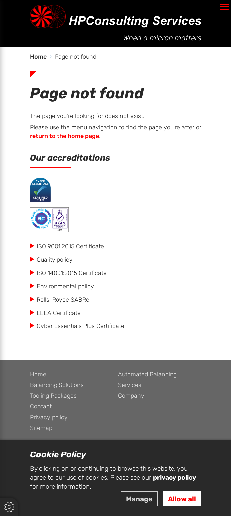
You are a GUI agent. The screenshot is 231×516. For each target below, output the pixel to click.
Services (129, 385)
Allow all (182, 499)
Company (131, 395)
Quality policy (55, 259)
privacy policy (174, 478)
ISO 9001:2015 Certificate (70, 246)
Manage (139, 499)
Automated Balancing (147, 374)
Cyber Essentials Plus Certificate (80, 326)
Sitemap (41, 428)
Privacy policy (49, 417)
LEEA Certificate (59, 313)
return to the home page (64, 136)
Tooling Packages (53, 395)
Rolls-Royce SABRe (63, 299)
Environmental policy (65, 286)
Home (38, 374)
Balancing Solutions (57, 385)
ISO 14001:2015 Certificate (72, 273)
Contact (41, 406)
